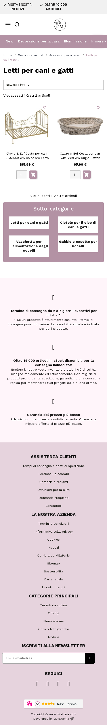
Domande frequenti (53, 497)
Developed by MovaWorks (51, 718)
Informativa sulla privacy (53, 531)
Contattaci (53, 505)
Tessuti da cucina (53, 605)
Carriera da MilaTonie (53, 555)
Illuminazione (75, 41)
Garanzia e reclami (53, 482)
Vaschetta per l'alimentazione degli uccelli (29, 246)
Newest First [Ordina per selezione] (18, 85)
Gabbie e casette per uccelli (78, 243)
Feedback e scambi (53, 474)
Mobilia (53, 637)
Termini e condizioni (53, 523)
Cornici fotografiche (53, 629)
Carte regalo (53, 579)
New (9, 41)
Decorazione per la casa (38, 41)
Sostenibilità (53, 571)
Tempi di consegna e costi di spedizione (54, 466)
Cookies (53, 539)
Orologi (53, 613)
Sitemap (53, 563)
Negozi (53, 547)
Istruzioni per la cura (53, 490)
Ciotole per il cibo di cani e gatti (78, 224)
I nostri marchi (53, 587)
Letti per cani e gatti (29, 222)
